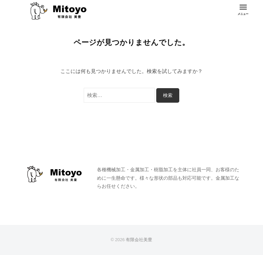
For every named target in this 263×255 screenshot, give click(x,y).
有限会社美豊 (139, 239)
